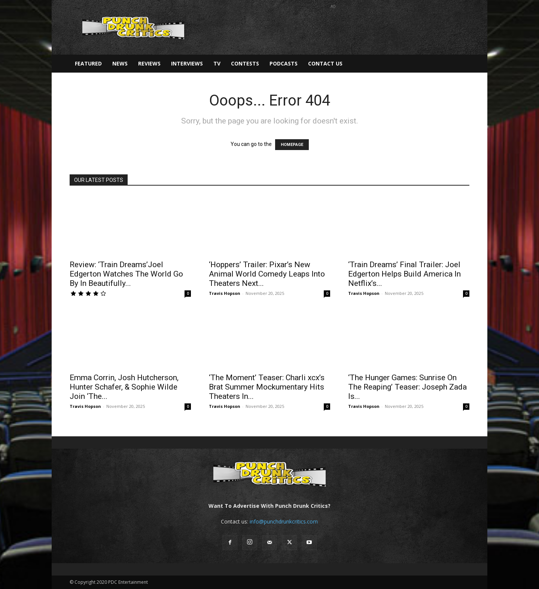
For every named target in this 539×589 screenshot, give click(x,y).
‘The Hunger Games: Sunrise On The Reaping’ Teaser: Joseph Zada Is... (407, 387)
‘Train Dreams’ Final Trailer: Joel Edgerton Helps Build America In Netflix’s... (404, 274)
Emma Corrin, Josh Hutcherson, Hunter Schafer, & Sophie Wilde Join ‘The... (124, 387)
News (120, 63)
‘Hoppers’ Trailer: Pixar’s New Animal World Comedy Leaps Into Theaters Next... (267, 274)
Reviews (149, 63)
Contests (245, 63)
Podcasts (284, 63)
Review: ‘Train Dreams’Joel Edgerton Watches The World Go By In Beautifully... (126, 274)
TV (216, 63)
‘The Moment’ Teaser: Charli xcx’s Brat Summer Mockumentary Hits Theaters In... (267, 387)
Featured (88, 63)
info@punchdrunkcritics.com (284, 521)
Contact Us (325, 63)
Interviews (187, 63)
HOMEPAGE (292, 144)
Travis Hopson (224, 293)
